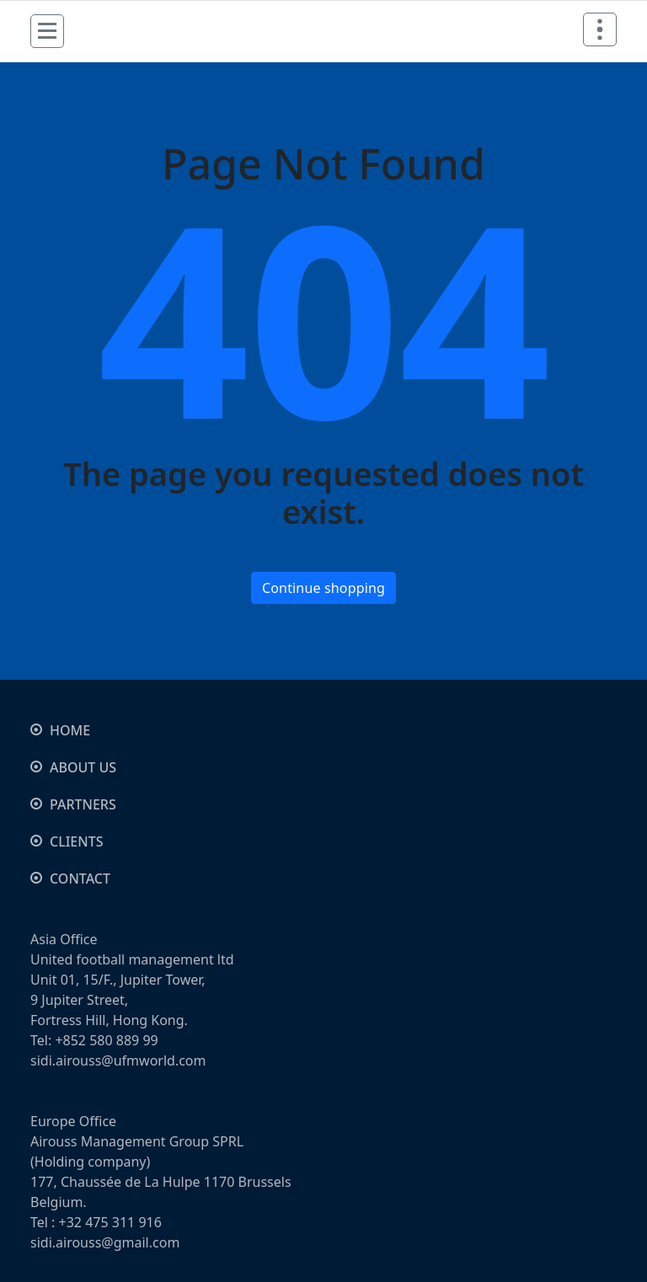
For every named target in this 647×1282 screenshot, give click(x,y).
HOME (70, 730)
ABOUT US (83, 767)
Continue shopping (323, 588)
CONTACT (80, 878)
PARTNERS (83, 804)
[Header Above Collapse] (600, 29)
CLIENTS (77, 841)
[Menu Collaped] (47, 31)
